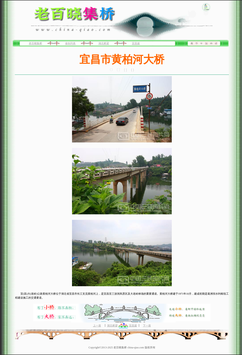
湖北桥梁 (103, 43)
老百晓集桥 (35, 43)
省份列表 (70, 43)
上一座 (97, 325)
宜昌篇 (136, 43)
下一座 (147, 325)
